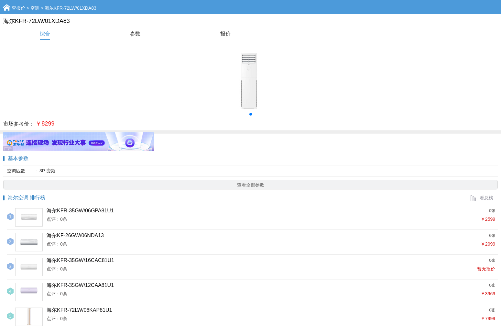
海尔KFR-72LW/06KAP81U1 (79, 310)
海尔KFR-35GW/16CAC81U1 (80, 260)
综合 (45, 33)
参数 (135, 33)
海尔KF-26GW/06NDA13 (75, 235)
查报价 (18, 8)
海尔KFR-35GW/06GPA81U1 (80, 210)
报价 (225, 33)
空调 (34, 8)
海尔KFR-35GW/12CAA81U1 (80, 285)
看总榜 (481, 197)
